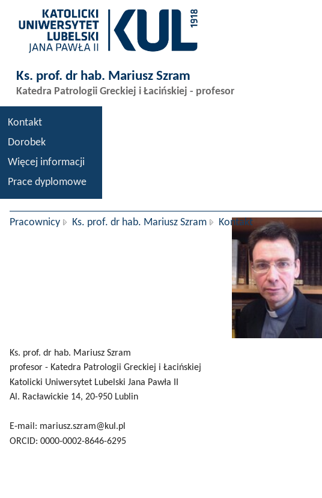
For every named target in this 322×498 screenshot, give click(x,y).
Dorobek (27, 143)
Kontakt (25, 123)
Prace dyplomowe (47, 182)
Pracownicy (35, 222)
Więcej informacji (46, 162)
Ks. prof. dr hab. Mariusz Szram (139, 222)
